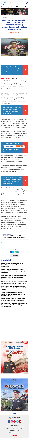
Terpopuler (10, 7)
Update (19, 146)
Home (3, 7)
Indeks (17, 7)
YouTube (21, 422)
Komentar (14, 255)
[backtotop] (14, 414)
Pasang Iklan (23, 427)
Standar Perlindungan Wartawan (11, 427)
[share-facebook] (11, 252)
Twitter (18, 422)
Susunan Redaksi (14, 425)
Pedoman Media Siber (18, 428)
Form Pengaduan (14, 430)
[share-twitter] (13, 252)
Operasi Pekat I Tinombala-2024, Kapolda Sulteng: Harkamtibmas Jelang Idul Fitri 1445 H (14, 236)
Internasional (24, 7)
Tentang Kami (9, 428)
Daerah (4, 243)
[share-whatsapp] (16, 252)
